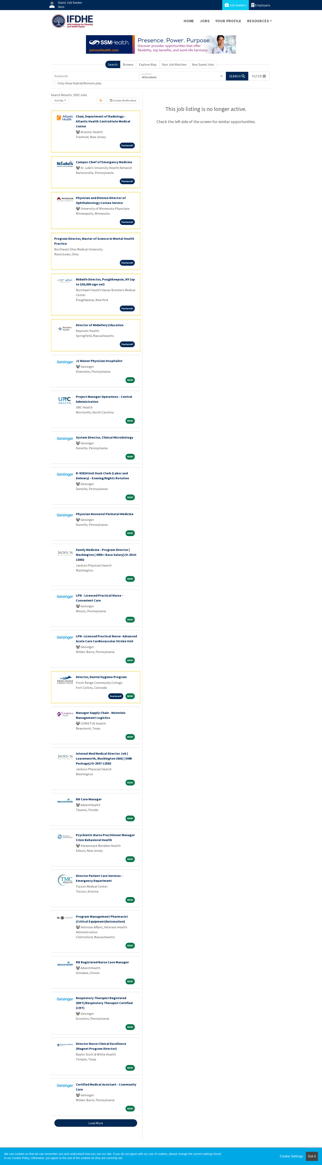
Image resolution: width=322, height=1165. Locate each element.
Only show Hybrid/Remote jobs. (80, 83)
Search (113, 64)
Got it (312, 1156)
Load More (95, 1123)
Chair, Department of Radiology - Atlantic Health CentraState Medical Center (103, 121)
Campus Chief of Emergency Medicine (104, 162)
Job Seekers (235, 5)
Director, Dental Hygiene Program (101, 677)
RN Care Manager (89, 799)
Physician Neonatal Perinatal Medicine (104, 514)
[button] (258, 76)
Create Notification (123, 100)
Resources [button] (258, 21)
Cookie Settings (291, 1156)
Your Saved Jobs (203, 64)
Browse (128, 64)
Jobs (204, 21)
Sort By (58, 100)
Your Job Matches (174, 64)
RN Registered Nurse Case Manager (102, 962)
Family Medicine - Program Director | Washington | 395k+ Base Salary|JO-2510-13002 (106, 555)
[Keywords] (96, 76)
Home (189, 21)
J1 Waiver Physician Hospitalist (99, 361)
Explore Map (147, 64)
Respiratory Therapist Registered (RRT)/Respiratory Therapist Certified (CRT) (104, 1003)
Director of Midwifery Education (99, 325)
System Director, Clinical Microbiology (104, 437)
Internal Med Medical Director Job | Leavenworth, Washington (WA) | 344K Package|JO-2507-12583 (104, 758)
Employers (260, 5)
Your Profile (228, 21)
